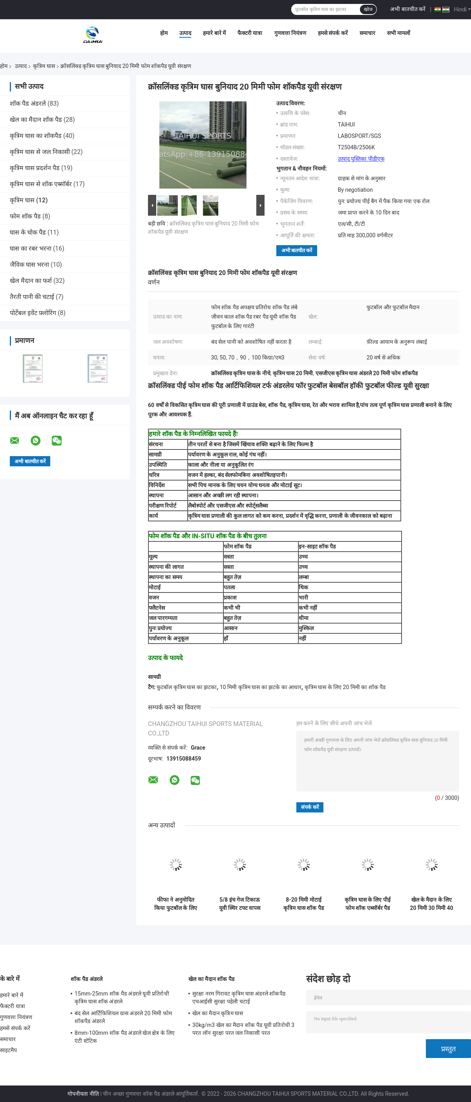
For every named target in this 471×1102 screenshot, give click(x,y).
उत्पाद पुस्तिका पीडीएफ (361, 159)
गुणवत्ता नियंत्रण (290, 33)
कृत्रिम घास (44, 66)
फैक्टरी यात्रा (249, 33)
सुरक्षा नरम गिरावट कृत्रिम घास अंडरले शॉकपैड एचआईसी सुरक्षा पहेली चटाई (238, 997)
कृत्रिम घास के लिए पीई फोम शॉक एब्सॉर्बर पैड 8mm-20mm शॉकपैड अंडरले (368, 904)
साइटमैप (8, 1050)
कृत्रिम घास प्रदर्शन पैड (35, 168)
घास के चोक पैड (28, 232)
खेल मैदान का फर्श (31, 280)
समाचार (367, 33)
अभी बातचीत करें (407, 9)
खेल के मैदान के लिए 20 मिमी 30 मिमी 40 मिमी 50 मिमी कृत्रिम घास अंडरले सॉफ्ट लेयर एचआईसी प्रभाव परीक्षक (431, 904)
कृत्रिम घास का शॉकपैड (36, 135)
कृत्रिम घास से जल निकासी (40, 152)
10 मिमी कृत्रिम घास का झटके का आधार (260, 687)
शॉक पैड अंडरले (28, 103)
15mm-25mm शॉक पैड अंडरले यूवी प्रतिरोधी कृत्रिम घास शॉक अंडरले (122, 997)
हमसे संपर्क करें (333, 33)
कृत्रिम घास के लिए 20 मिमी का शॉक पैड (345, 687)
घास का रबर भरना (30, 248)
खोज (368, 9)
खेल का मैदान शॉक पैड (36, 119)
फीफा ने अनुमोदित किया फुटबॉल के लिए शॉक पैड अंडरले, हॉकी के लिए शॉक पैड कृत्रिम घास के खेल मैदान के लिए (176, 904)
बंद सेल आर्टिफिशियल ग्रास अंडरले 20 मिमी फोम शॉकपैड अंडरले (123, 1017)
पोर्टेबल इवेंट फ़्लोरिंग (33, 313)
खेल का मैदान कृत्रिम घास (217, 1013)
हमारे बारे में (214, 33)
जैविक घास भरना (29, 264)
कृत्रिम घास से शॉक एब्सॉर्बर (41, 184)
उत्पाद (185, 33)
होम (164, 33)
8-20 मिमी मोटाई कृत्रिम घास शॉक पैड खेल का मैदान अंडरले (303, 904)
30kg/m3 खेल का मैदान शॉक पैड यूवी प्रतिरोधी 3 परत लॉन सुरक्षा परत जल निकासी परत (243, 1029)
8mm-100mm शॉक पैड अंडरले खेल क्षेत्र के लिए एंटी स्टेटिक (125, 1037)
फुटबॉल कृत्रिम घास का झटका (187, 687)
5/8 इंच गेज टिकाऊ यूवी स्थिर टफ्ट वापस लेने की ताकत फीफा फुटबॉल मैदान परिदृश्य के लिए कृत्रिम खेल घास (240, 904)
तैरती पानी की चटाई (32, 297)
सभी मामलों (398, 33)
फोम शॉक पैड (25, 216)
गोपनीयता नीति (83, 1094)
